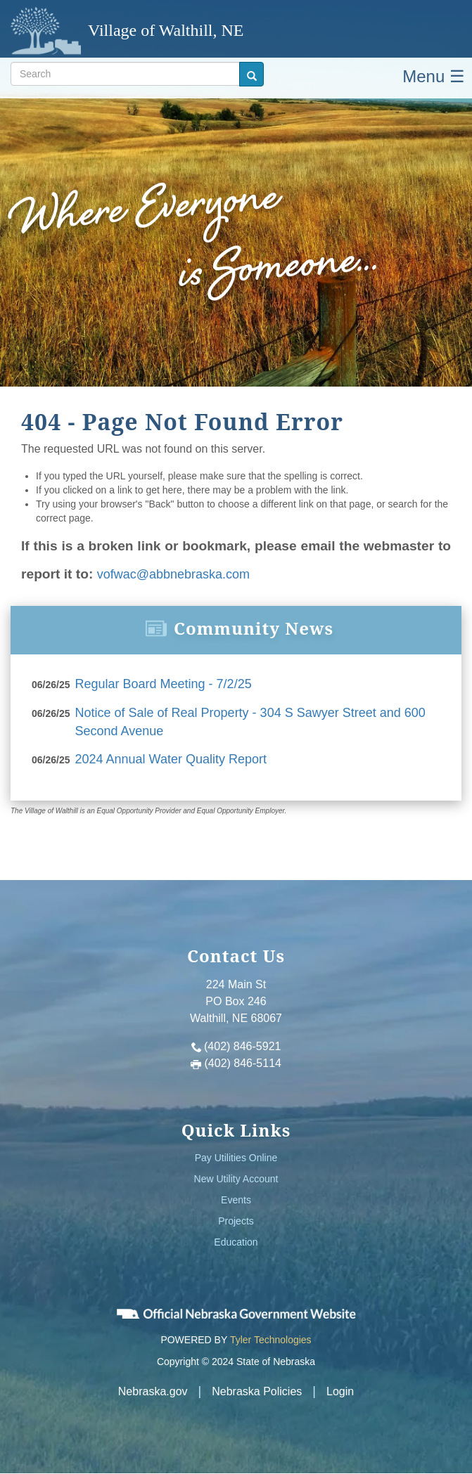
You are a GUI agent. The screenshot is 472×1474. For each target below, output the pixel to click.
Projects (236, 1221)
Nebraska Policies (257, 1391)
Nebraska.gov (153, 1391)
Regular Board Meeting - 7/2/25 (163, 684)
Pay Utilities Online (236, 1157)
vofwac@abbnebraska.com (173, 574)
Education (235, 1242)
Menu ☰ (433, 76)
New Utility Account (236, 1178)
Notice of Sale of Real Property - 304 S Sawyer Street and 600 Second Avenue (250, 722)
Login (340, 1391)
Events (236, 1199)
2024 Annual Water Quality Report (171, 759)
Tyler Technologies (271, 1339)
